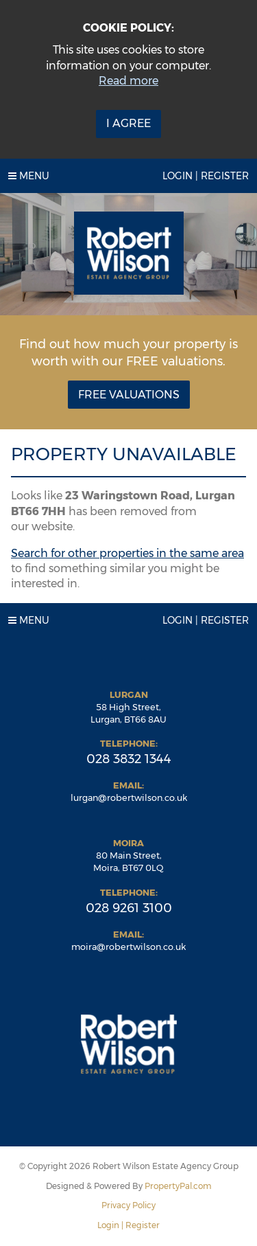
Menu (28, 176)
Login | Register (205, 176)
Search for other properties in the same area (127, 553)
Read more (128, 80)
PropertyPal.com (178, 1186)
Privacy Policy (128, 1205)
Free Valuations (129, 394)
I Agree (128, 123)
